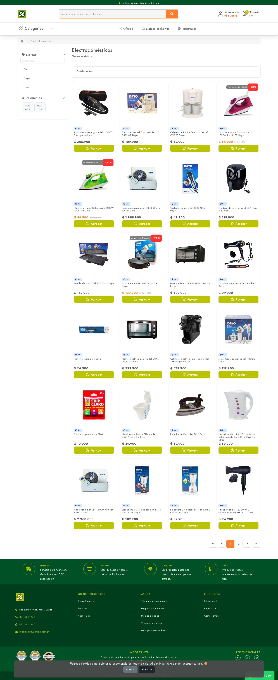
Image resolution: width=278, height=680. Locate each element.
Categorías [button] (36, 28)
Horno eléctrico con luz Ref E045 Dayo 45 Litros (140, 360)
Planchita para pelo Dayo (87, 359)
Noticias (82, 608)
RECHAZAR (147, 669)
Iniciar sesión (211, 601)
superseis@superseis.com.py (34, 631)
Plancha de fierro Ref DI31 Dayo (187, 434)
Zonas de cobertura (152, 623)
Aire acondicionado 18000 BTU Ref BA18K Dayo (93, 511)
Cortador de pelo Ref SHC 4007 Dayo (188, 209)
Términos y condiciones (154, 601)
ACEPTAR (130, 669)
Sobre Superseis (87, 601)
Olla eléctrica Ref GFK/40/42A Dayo (139, 285)
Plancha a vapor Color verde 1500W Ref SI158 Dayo (94, 209)
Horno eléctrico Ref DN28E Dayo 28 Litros (190, 285)
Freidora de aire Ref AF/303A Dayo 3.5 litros (237, 209)
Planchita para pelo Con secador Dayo (236, 285)
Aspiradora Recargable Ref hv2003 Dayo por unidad (93, 134)
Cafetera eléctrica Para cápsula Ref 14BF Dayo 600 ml (189, 360)
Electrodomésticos (40, 41)
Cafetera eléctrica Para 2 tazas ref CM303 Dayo (189, 134)
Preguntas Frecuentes (152, 608)
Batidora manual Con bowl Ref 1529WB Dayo (138, 134)
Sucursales (187, 29)
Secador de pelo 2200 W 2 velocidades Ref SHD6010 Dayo (235, 511)
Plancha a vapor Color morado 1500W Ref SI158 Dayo (235, 134)
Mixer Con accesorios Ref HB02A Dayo (236, 360)
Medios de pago (150, 615)
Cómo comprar (212, 615)
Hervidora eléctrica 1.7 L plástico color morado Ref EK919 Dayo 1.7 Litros (237, 437)
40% (39, 107)
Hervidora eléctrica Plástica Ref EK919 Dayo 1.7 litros (139, 436)
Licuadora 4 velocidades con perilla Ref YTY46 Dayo (142, 511)
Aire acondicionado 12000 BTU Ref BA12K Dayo (141, 209)
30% (27, 107)
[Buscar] (172, 13)
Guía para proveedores (154, 630)
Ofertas (126, 29)
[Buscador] (112, 13)
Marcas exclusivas (155, 29)
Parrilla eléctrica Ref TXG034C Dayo (94, 283)
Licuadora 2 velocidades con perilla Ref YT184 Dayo (190, 511)
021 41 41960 (27, 617)
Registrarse (210, 608)
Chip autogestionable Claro (88, 434)
